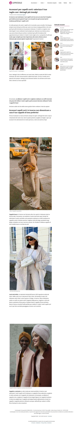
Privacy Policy (44, 422)
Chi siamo (33, 422)
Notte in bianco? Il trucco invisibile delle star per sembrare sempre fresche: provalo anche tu (67, 39)
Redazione (38, 422)
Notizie (65, 3)
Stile (71, 3)
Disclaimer (49, 422)
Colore (43, 3)
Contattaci (50, 416)
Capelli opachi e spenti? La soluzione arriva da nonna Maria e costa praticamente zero (66, 53)
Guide (60, 3)
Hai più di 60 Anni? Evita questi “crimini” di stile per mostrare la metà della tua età (66, 60)
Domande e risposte (51, 3)
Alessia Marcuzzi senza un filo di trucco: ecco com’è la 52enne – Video (66, 46)
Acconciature (35, 3)
